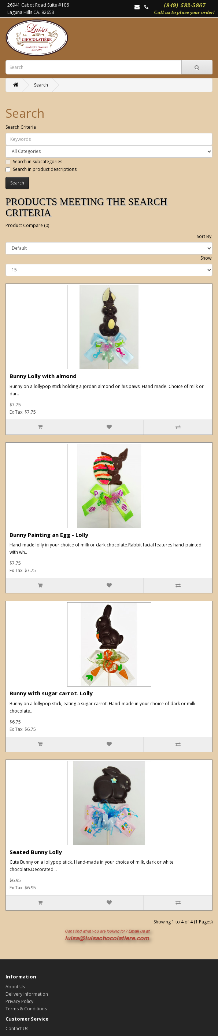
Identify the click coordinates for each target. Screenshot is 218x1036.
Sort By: (205, 236)
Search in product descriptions (41, 169)
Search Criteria (20, 127)
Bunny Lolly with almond (43, 376)
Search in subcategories (33, 161)
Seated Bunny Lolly (36, 852)
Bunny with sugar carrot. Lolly (51, 693)
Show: (206, 258)
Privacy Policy (19, 1001)
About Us (15, 987)
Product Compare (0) (27, 225)
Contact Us (16, 1028)
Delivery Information (26, 994)
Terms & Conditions (26, 1009)
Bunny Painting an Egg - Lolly (49, 534)
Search (41, 85)
